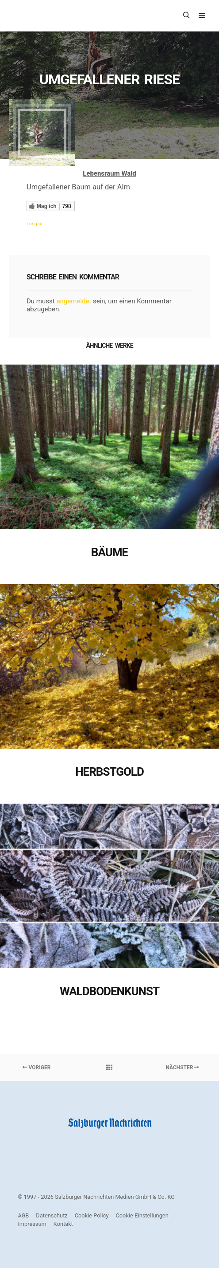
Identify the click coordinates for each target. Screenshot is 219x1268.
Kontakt (63, 1224)
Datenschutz (51, 1215)
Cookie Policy (92, 1215)
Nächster (182, 1067)
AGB (23, 1215)
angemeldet (73, 301)
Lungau (34, 224)
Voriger (37, 1067)
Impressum (32, 1224)
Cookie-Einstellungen (141, 1215)
